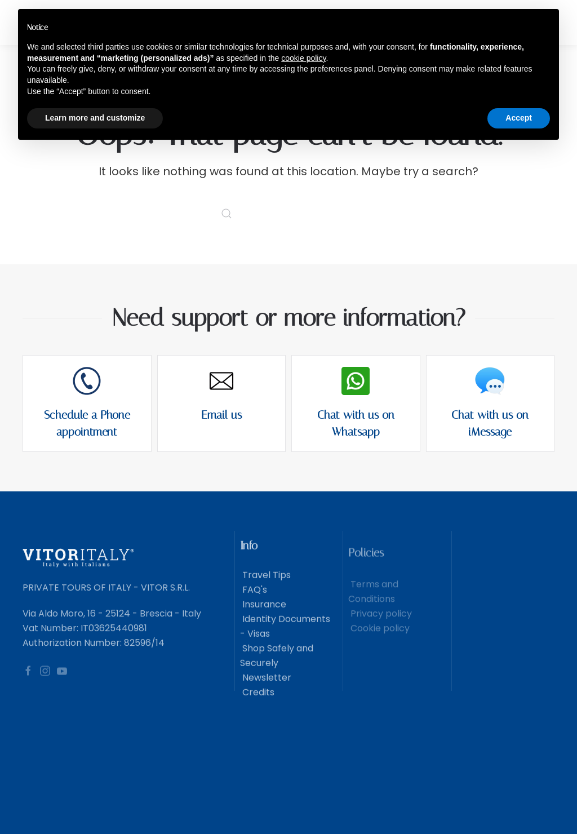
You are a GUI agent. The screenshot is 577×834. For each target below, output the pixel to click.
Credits (257, 704)
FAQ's (253, 601)
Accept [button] (518, 117)
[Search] (288, 213)
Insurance (263, 616)
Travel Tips (265, 586)
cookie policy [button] (303, 58)
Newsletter (265, 689)
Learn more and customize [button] (95, 117)
